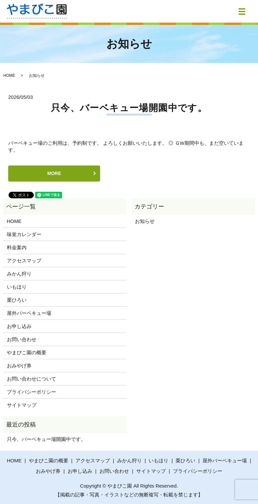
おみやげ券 (19, 365)
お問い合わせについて (31, 379)
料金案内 (17, 247)
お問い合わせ (21, 339)
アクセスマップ (24, 260)
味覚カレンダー (24, 234)
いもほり (17, 287)
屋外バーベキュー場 (29, 313)
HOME (9, 75)
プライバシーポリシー (31, 392)
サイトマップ (21, 405)
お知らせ (145, 221)
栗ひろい (17, 300)
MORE (54, 173)
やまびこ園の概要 (26, 352)
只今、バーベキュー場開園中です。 (129, 108)
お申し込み (19, 326)
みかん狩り (19, 273)
